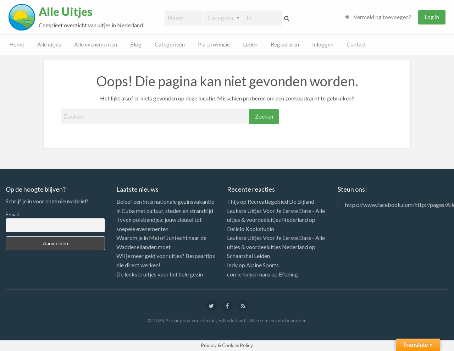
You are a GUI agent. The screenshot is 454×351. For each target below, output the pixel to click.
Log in (432, 17)
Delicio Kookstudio (250, 228)
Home (16, 44)
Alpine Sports (262, 265)
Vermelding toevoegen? (378, 17)
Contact (356, 44)
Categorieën (170, 44)
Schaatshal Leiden (248, 255)
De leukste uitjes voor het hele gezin (159, 274)
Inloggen (322, 44)
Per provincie (214, 44)
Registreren (285, 44)
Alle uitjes (49, 44)
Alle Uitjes (66, 11)
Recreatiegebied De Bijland (281, 201)
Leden (250, 44)
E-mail (12, 214)
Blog (136, 44)
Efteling (288, 274)
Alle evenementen (95, 44)
